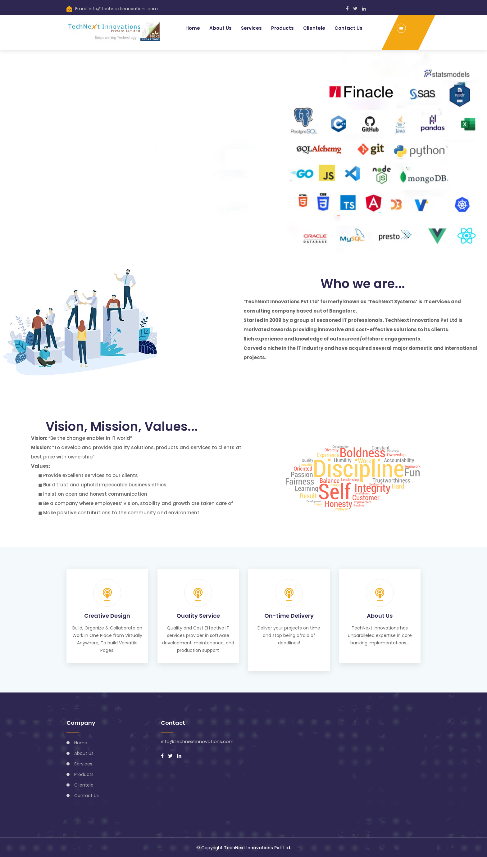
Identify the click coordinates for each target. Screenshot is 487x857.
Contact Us (348, 28)
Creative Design (107, 615)
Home (192, 28)
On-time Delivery (289, 615)
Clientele (314, 28)
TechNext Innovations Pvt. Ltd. (257, 847)
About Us (220, 28)
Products (282, 28)
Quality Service (198, 615)
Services (251, 28)
